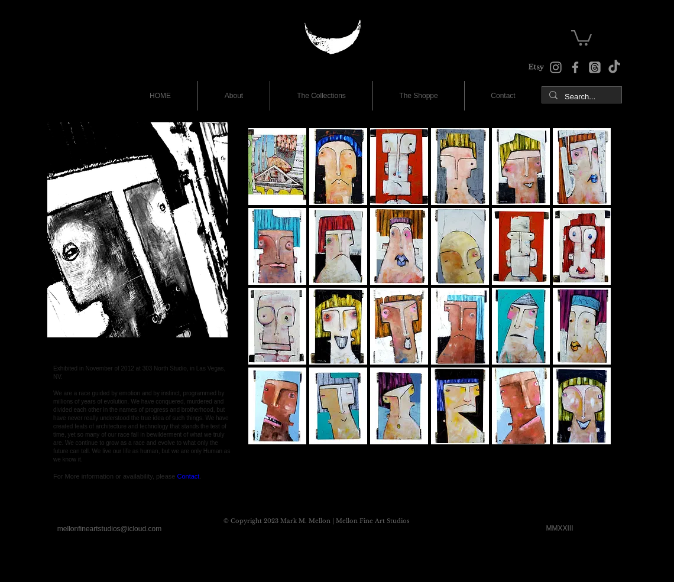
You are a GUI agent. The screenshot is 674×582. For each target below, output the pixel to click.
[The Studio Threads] (594, 67)
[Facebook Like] (76, 498)
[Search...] (581, 97)
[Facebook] (575, 67)
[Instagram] (555, 67)
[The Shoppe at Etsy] (536, 67)
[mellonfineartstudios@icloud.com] (109, 529)
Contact (188, 476)
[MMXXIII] (559, 529)
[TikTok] (614, 67)
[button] (581, 36)
